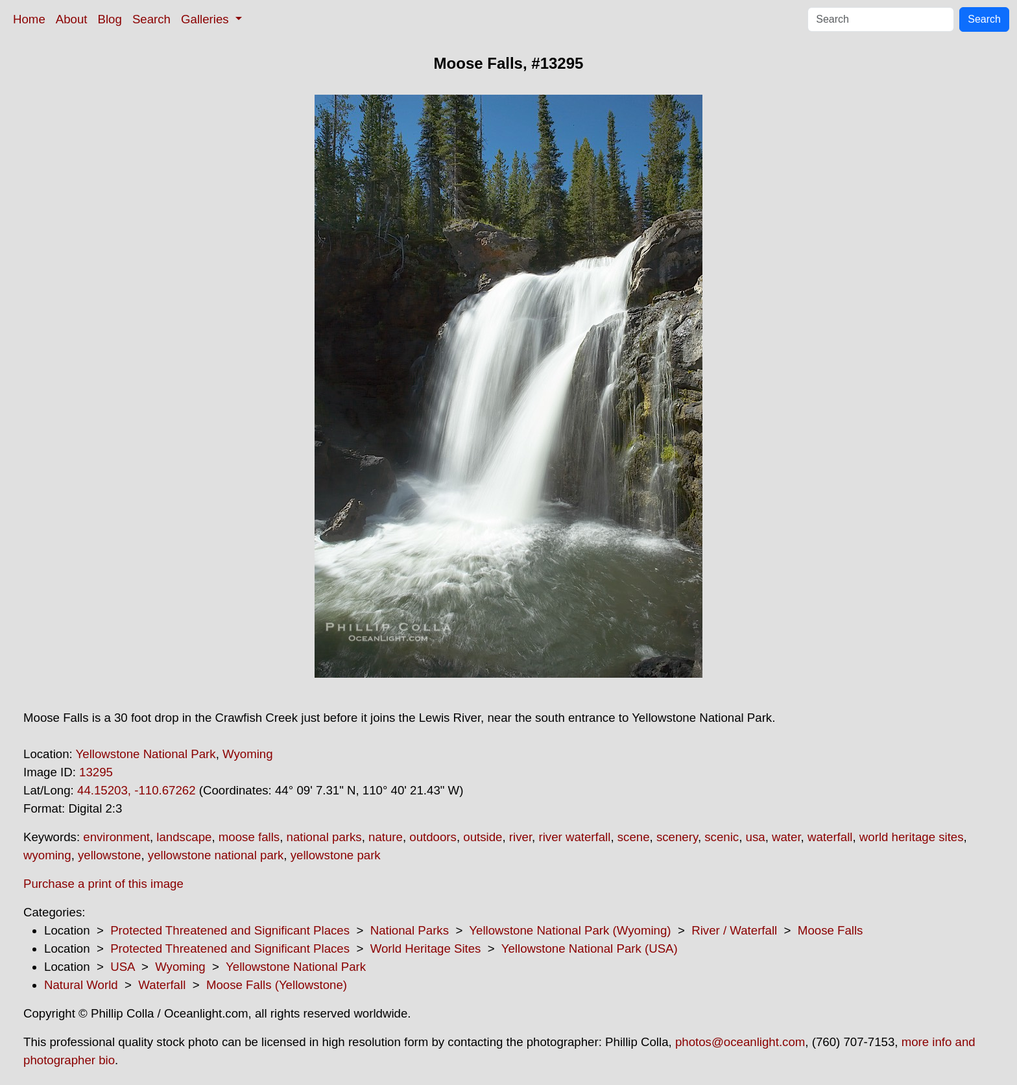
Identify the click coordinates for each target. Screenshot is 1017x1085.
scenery (677, 837)
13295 (96, 772)
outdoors (433, 837)
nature (385, 837)
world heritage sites (911, 837)
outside (482, 837)
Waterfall (161, 985)
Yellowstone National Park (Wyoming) (570, 930)
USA (122, 966)
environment (116, 837)
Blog (110, 19)
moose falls (249, 837)
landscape (183, 837)
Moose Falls (830, 930)
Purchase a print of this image (103, 883)
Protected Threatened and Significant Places (230, 930)
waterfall (830, 837)
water (786, 837)
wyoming (47, 855)
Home (29, 19)
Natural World (81, 985)
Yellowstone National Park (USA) (589, 948)
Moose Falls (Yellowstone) (276, 985)
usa (755, 837)
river (520, 837)
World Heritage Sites (425, 948)
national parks (324, 837)
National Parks (409, 930)
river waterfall (574, 837)
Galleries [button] (206, 19)
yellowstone (109, 855)
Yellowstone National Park (146, 754)
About (72, 19)
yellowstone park (336, 855)
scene (633, 837)
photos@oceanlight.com (740, 1042)
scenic (721, 837)
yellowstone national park (216, 855)
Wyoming (247, 754)
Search (151, 19)
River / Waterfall (734, 930)
